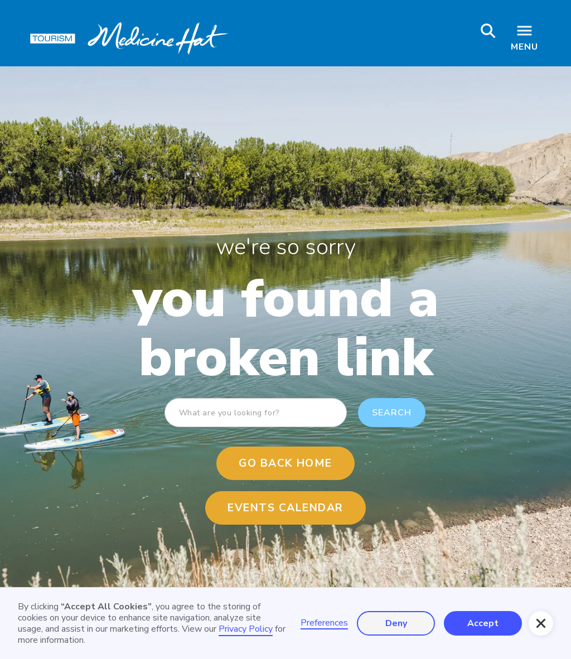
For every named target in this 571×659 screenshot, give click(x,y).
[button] (541, 623)
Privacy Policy (246, 629)
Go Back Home (285, 463)
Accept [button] (483, 623)
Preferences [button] (324, 623)
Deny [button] (396, 623)
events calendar (285, 508)
